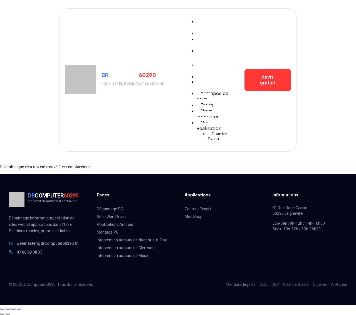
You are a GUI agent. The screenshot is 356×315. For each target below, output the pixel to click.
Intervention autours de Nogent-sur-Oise (132, 240)
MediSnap (193, 216)
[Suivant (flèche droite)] (8, 314)
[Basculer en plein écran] (8, 309)
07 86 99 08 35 (25, 252)
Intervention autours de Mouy (122, 255)
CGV (275, 284)
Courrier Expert (198, 209)
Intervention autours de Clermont (126, 248)
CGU (263, 284)
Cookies (320, 284)
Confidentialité (296, 284)
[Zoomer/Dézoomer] (2, 309)
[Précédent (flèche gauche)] (2, 314)
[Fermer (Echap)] (19, 309)
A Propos (339, 284)
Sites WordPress (111, 216)
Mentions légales (241, 284)
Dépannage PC (110, 209)
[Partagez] (13, 309)
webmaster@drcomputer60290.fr (43, 243)
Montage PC (107, 232)
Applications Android (115, 224)
